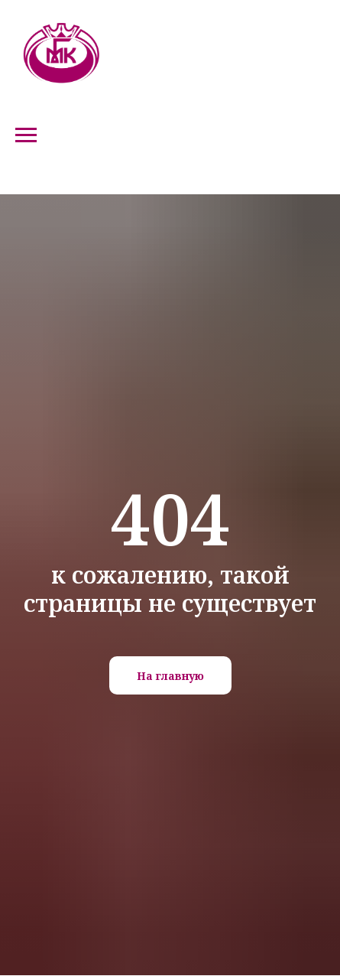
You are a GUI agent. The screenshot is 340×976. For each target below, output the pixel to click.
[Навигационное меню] (26, 135)
